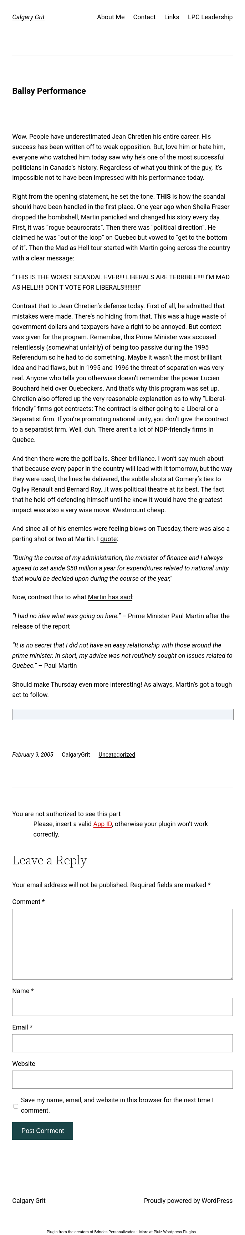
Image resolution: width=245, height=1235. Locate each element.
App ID (102, 824)
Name (23, 991)
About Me (111, 17)
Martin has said (110, 597)
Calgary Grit (28, 17)
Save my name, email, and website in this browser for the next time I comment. (117, 1105)
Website (23, 1063)
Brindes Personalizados (115, 1232)
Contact (144, 17)
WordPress (217, 1200)
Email (22, 1027)
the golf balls (89, 458)
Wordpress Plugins (179, 1232)
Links (171, 17)
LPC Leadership (210, 17)
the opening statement (76, 196)
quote (108, 539)
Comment (28, 901)
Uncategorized (117, 754)
